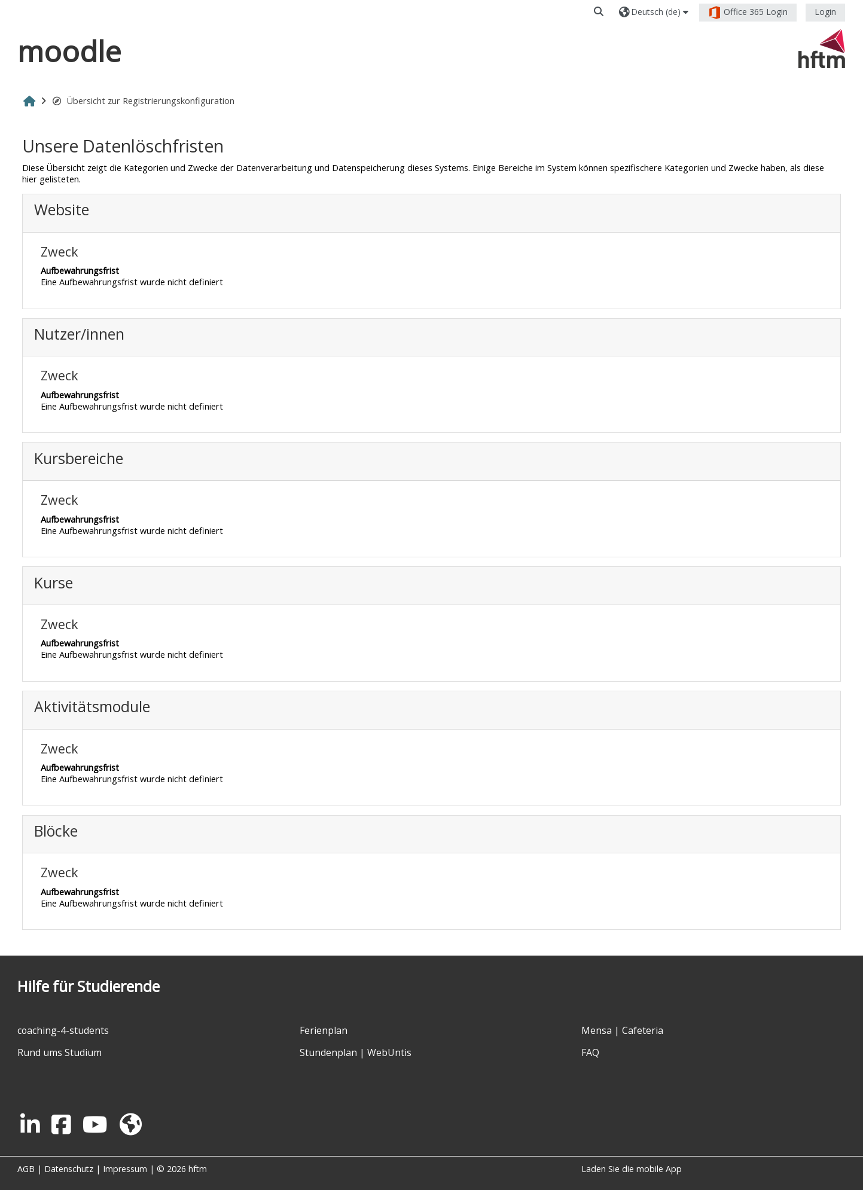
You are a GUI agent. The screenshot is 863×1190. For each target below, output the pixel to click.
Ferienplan (323, 1030)
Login (825, 11)
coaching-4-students (63, 1030)
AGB (26, 1168)
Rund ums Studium (59, 1052)
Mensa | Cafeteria (622, 1030)
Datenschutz (68, 1168)
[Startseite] (821, 48)
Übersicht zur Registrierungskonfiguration (142, 100)
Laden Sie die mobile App (631, 1168)
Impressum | (130, 1168)
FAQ (590, 1052)
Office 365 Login (748, 12)
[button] (599, 12)
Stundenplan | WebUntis (355, 1052)
